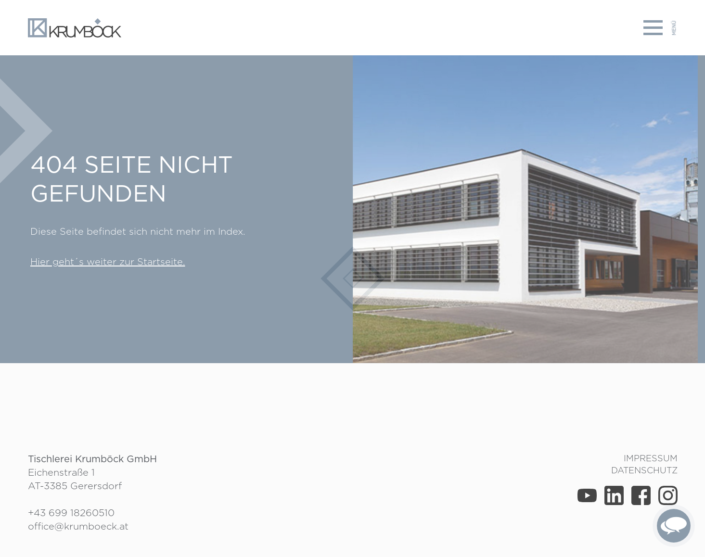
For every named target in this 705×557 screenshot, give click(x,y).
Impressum (651, 458)
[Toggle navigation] (660, 28)
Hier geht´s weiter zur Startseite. (107, 261)
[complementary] (674, 526)
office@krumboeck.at (78, 526)
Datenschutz (644, 470)
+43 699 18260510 (71, 513)
